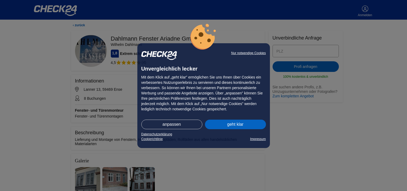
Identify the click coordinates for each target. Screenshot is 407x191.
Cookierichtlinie (152, 139)
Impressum (258, 139)
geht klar (235, 124)
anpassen (172, 124)
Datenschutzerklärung (156, 134)
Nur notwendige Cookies (248, 53)
